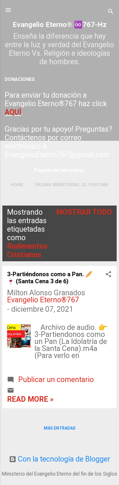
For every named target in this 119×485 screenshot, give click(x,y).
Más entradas (60, 428)
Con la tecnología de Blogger (59, 459)
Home (17, 184)
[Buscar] (110, 12)
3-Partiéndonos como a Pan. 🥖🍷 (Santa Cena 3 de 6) (50, 278)
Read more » (30, 399)
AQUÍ (13, 112)
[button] (108, 275)
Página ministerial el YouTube (72, 184)
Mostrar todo (84, 212)
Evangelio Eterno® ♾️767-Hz (60, 25)
